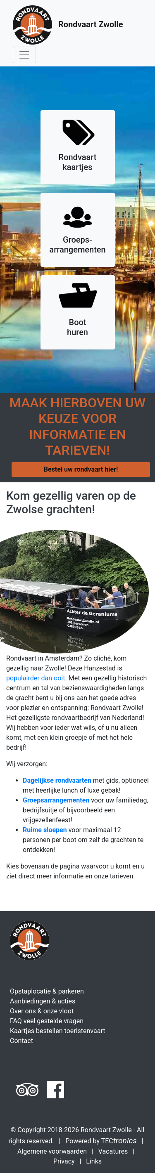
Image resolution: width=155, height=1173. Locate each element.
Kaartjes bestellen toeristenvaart (57, 1031)
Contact (21, 1041)
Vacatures (113, 1151)
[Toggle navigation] (24, 55)
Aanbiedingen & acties (42, 1001)
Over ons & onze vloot (42, 1011)
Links (94, 1161)
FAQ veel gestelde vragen (46, 1021)
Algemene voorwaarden (52, 1151)
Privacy (64, 1161)
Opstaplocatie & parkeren (47, 991)
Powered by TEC (101, 1141)
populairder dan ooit (35, 678)
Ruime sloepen (45, 830)
